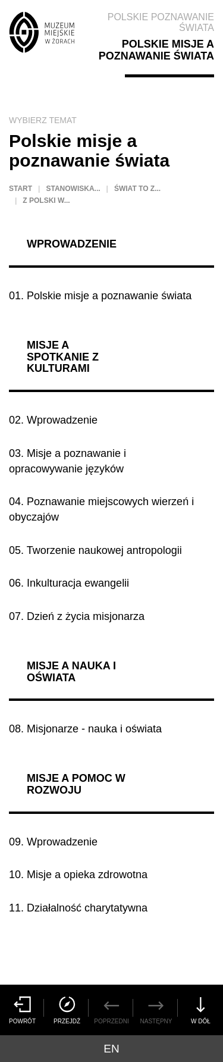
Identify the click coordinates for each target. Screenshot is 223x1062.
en (111, 1048)
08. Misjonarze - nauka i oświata (85, 729)
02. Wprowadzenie (53, 420)
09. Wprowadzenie (53, 842)
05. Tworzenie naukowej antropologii (95, 550)
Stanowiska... (73, 188)
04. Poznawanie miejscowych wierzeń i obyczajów (101, 509)
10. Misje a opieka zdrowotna (78, 875)
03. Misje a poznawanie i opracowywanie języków (67, 461)
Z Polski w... (46, 200)
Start (20, 188)
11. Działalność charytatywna (78, 908)
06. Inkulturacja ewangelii (69, 583)
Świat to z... (137, 188)
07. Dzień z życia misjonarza (77, 616)
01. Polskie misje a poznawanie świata (100, 296)
